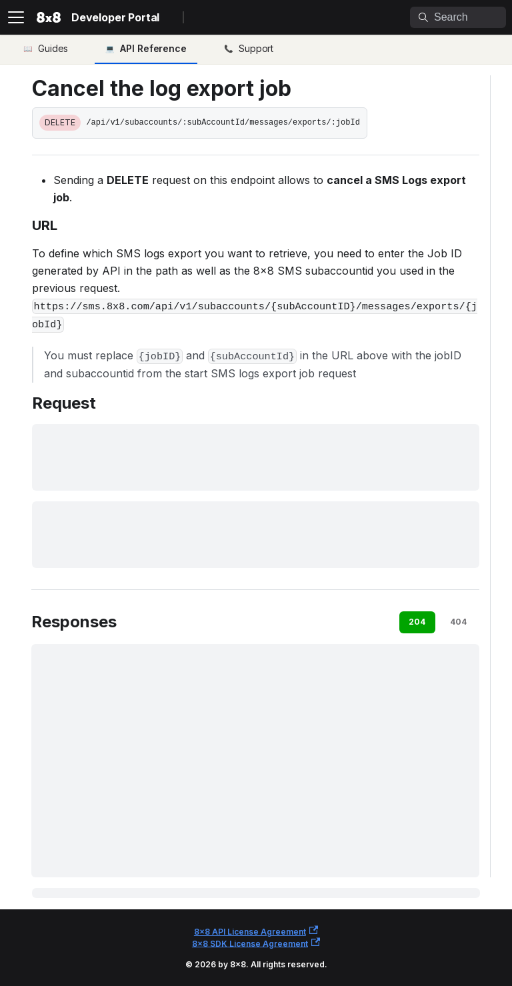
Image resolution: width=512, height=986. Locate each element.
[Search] (458, 17)
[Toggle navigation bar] (16, 17)
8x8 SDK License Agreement (256, 943)
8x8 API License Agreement (256, 931)
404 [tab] (458, 622)
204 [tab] (417, 622)
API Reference (153, 48)
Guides (53, 48)
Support (256, 48)
